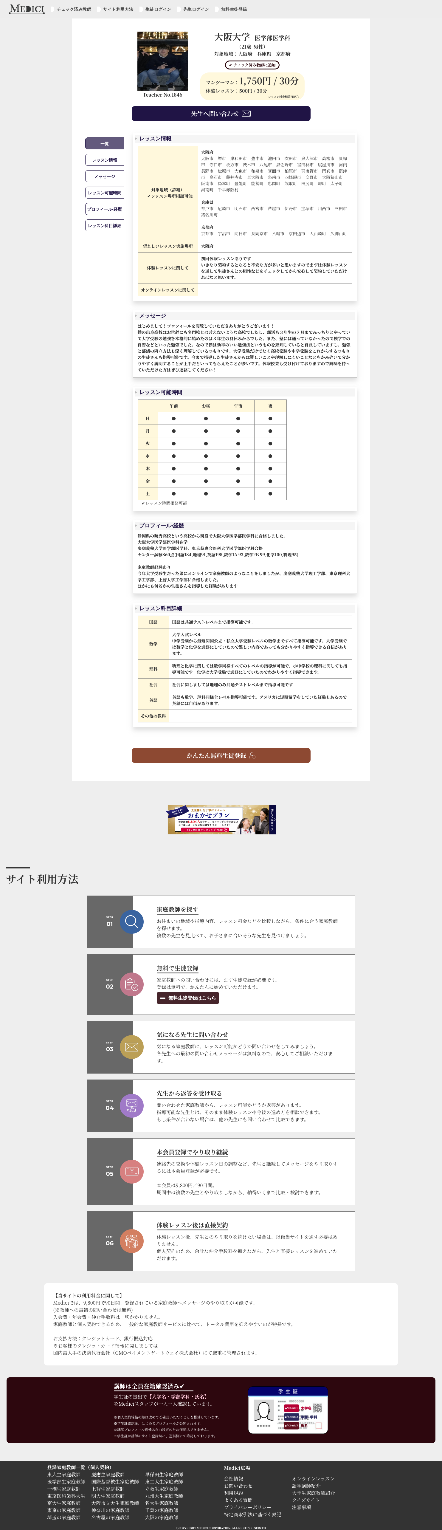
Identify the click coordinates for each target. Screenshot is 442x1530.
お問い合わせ (238, 1485)
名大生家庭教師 (161, 1503)
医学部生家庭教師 (66, 1481)
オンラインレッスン (313, 1478)
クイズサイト (306, 1500)
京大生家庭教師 (63, 1503)
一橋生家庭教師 (63, 1488)
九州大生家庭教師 (164, 1495)
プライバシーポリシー (248, 1507)
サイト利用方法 (118, 9)
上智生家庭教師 (108, 1488)
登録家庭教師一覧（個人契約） (80, 1467)
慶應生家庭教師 (108, 1474)
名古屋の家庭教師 (110, 1517)
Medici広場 (237, 1467)
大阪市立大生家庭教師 (115, 1503)
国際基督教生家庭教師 (115, 1481)
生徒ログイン (158, 9)
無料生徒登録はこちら (191, 998)
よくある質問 (238, 1500)
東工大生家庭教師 (164, 1481)
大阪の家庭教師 (161, 1517)
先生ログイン (196, 9)
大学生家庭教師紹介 (313, 1492)
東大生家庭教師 (63, 1474)
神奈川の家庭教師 (110, 1510)
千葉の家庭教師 (161, 1510)
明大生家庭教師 (108, 1495)
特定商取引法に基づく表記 (255, 1514)
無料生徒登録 (234, 9)
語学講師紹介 (306, 1485)
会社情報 (233, 1478)
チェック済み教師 (74, 9)
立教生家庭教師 (161, 1488)
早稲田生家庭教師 (164, 1474)
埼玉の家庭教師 (63, 1517)
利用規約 (233, 1492)
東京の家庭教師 (63, 1510)
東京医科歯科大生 (66, 1495)
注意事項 (301, 1507)
